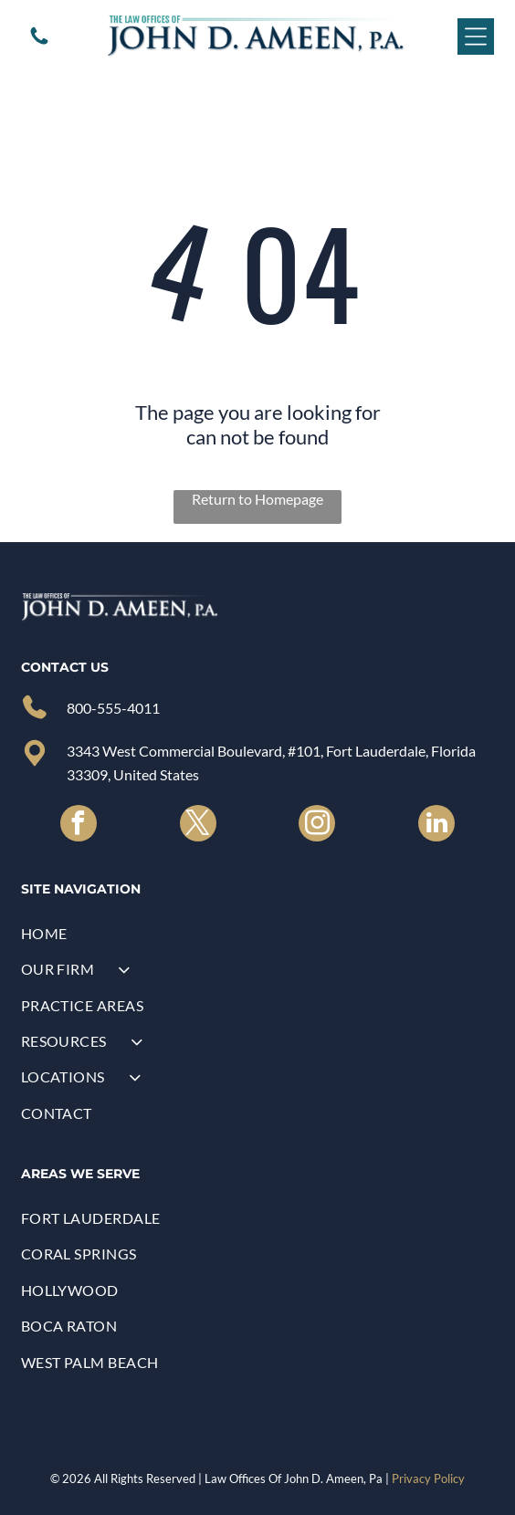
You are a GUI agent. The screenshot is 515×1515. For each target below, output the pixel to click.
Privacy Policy (428, 1478)
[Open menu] (475, 36)
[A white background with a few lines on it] (39, 41)
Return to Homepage (257, 498)
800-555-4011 (113, 707)
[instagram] (317, 825)
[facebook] (78, 825)
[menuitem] (258, 933)
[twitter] (198, 825)
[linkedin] (436, 825)
